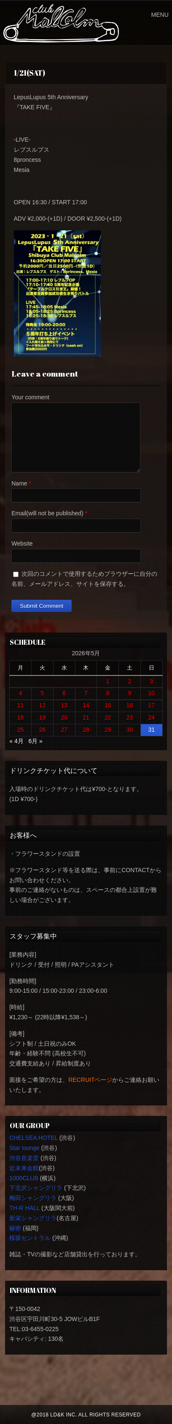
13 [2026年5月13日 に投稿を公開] (64, 705)
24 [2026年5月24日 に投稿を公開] (151, 717)
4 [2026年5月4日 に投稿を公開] (20, 693)
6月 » (35, 741)
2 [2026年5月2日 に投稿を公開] (130, 681)
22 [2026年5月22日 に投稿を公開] (108, 717)
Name (19, 483)
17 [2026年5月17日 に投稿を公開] (151, 705)
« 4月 (16, 741)
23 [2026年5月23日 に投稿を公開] (129, 717)
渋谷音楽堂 (24, 1158)
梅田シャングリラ (32, 1198)
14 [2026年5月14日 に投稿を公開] (86, 705)
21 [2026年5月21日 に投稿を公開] (86, 717)
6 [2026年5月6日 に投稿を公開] (64, 693)
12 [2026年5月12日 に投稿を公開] (42, 705)
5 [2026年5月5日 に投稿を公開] (42, 693)
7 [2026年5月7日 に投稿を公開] (86, 693)
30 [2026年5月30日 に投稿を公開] (129, 729)
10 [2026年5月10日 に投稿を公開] (151, 693)
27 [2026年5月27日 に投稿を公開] (64, 729)
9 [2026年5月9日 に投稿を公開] (130, 693)
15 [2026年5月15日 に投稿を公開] (108, 705)
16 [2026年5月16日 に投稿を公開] (129, 705)
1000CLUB (23, 1178)
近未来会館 (24, 1168)
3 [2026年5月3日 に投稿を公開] (151, 681)
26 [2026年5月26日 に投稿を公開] (42, 729)
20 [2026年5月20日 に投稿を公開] (64, 717)
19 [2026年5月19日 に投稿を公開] (42, 717)
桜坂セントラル (30, 1237)
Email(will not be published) (47, 513)
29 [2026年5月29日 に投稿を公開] (108, 729)
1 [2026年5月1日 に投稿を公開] (108, 681)
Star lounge (24, 1147)
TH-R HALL (24, 1208)
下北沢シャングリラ (35, 1187)
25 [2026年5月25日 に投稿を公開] (20, 729)
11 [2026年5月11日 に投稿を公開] (20, 705)
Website (21, 543)
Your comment (30, 397)
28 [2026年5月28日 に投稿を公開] (86, 729)
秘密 (15, 1228)
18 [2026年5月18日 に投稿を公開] (20, 717)
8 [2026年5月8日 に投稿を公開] (108, 693)
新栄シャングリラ (32, 1218)
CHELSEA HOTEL (33, 1137)
